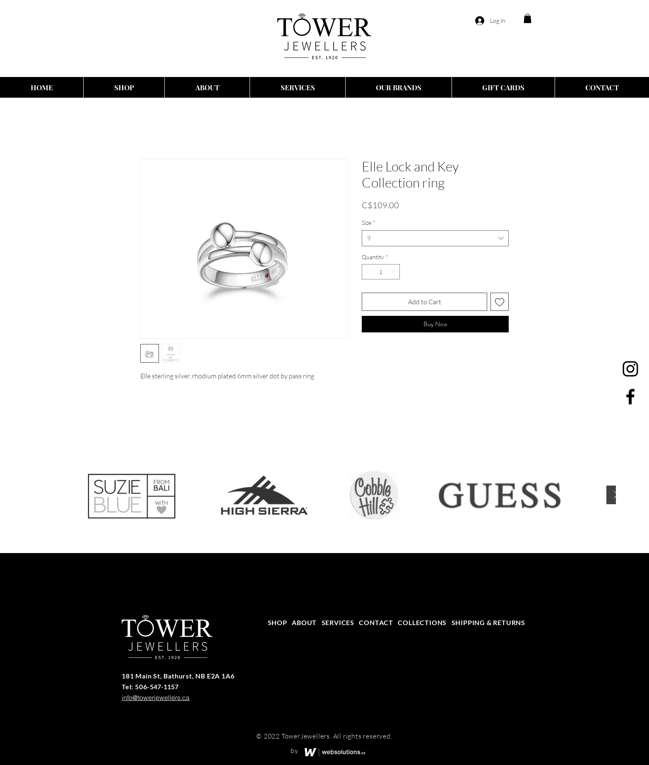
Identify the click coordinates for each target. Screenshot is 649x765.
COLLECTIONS (422, 622)
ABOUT (304, 622)
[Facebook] (630, 396)
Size (368, 222)
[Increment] (393, 272)
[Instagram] (630, 368)
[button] (527, 18)
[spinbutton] (380, 272)
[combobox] (435, 238)
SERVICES (338, 622)
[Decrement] (368, 272)
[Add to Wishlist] (499, 302)
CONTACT (376, 622)
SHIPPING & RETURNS (488, 622)
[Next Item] (615, 495)
